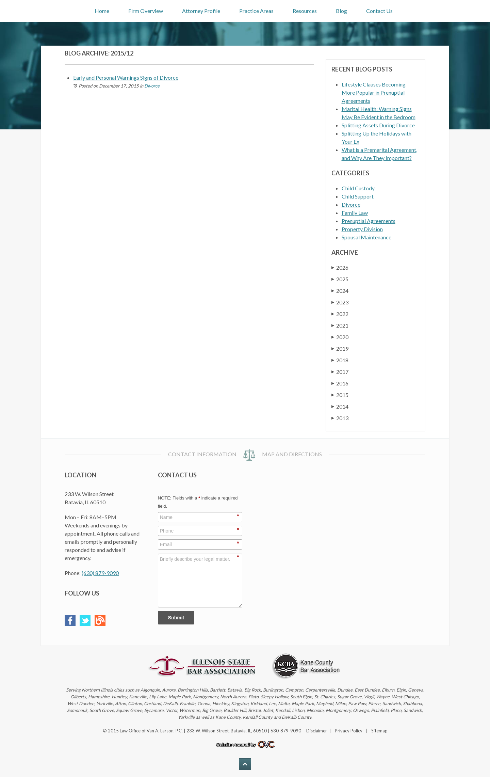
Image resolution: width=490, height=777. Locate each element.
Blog (341, 10)
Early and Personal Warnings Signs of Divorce (125, 77)
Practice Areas (256, 10)
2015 (339, 395)
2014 (339, 406)
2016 (339, 383)
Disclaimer (316, 730)
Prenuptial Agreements (368, 221)
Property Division (362, 229)
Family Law (355, 212)
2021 (339, 325)
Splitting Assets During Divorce (378, 125)
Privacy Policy (348, 730)
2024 (339, 291)
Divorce (152, 86)
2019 (339, 348)
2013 (339, 418)
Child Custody (358, 188)
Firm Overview (145, 10)
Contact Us (379, 10)
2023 (339, 302)
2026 (339, 267)
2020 (339, 337)
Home (102, 10)
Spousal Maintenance (366, 237)
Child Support (358, 196)
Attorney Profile (201, 10)
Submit (176, 617)
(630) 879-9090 (100, 573)
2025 (339, 279)
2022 (339, 314)
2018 (339, 360)
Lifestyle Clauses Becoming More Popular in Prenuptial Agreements (374, 92)
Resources (305, 10)
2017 (339, 372)
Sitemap (379, 730)
